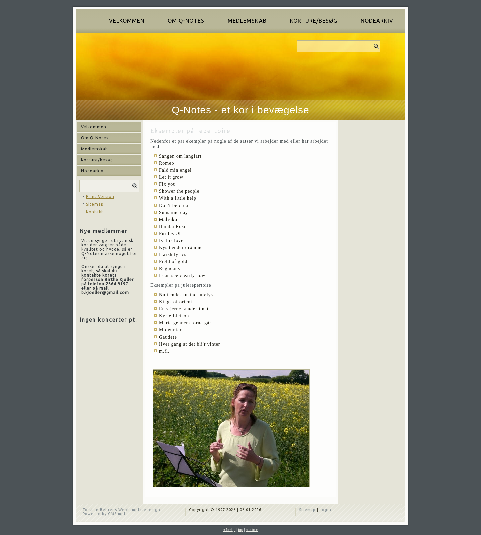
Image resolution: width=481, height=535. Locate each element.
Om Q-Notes (186, 21)
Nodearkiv (377, 21)
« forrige (229, 530)
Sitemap (95, 204)
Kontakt (94, 212)
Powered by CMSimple (105, 514)
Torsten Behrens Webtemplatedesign (121, 510)
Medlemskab (247, 21)
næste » (252, 530)
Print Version (100, 196)
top (240, 530)
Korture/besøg (313, 21)
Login (325, 510)
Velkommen (126, 21)
